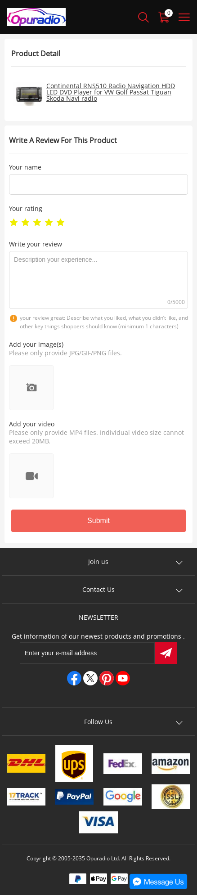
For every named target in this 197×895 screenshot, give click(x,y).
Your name (25, 167)
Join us (98, 561)
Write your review (35, 244)
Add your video (31, 424)
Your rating (25, 208)
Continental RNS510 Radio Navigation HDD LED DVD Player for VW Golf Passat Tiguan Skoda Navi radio (110, 92)
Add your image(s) (36, 344)
